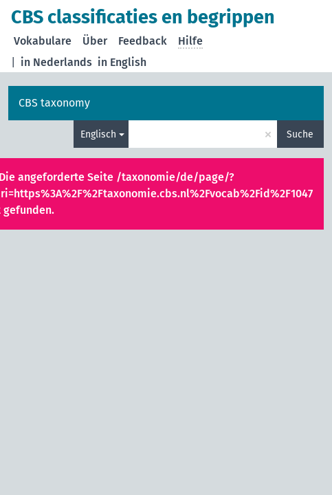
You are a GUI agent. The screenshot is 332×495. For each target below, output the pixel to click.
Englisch (98, 134)
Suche (300, 134)
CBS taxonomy (54, 102)
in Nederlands (56, 62)
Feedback (142, 40)
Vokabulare (42, 40)
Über (94, 40)
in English (122, 62)
